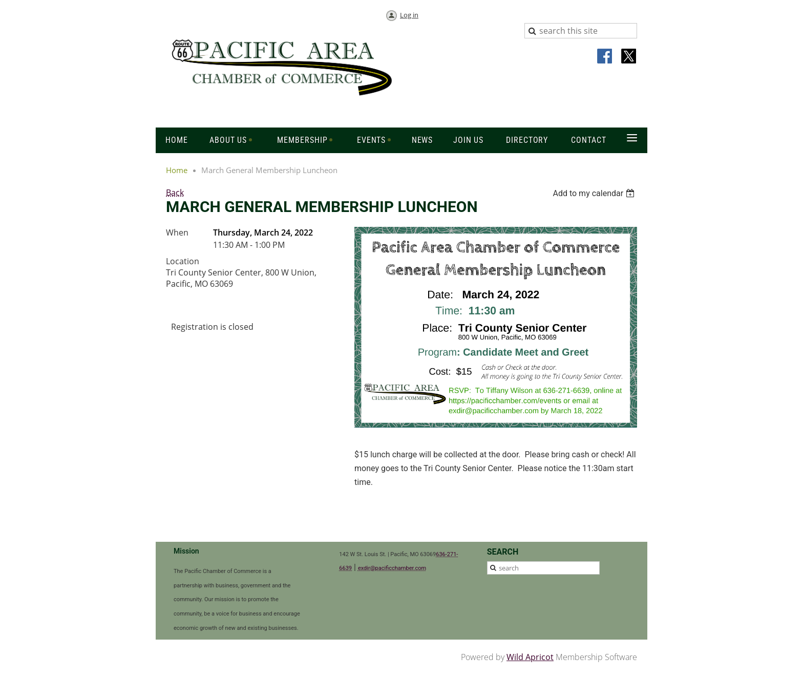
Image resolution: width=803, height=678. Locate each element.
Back (175, 192)
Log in (409, 14)
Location (182, 261)
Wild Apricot (530, 657)
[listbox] (595, 193)
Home (176, 170)
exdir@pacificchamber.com (392, 568)
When (177, 232)
